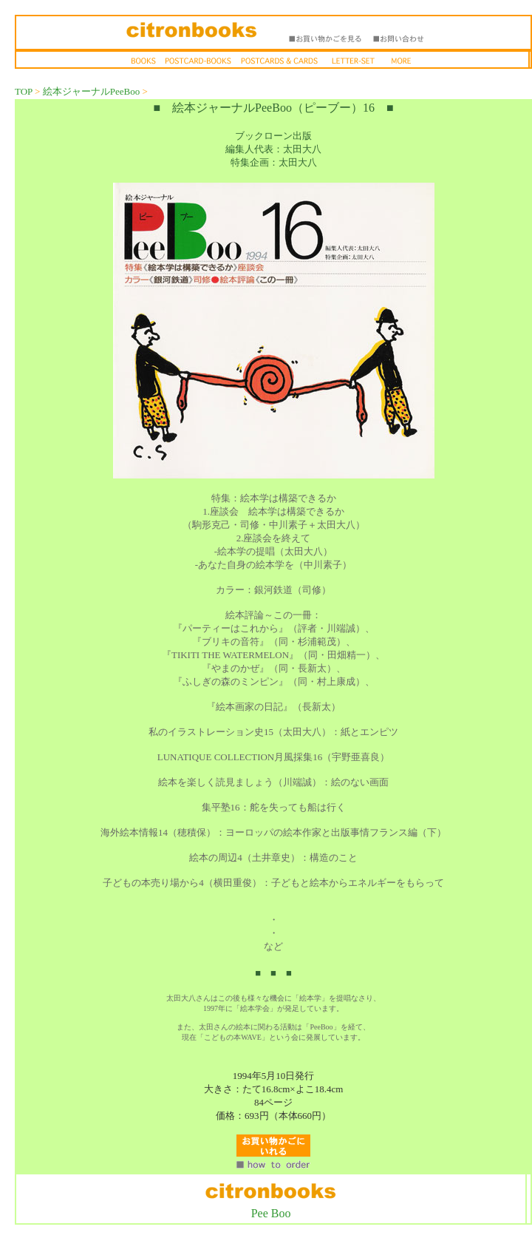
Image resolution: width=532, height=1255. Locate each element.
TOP (24, 91)
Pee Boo (271, 1213)
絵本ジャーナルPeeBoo (91, 91)
